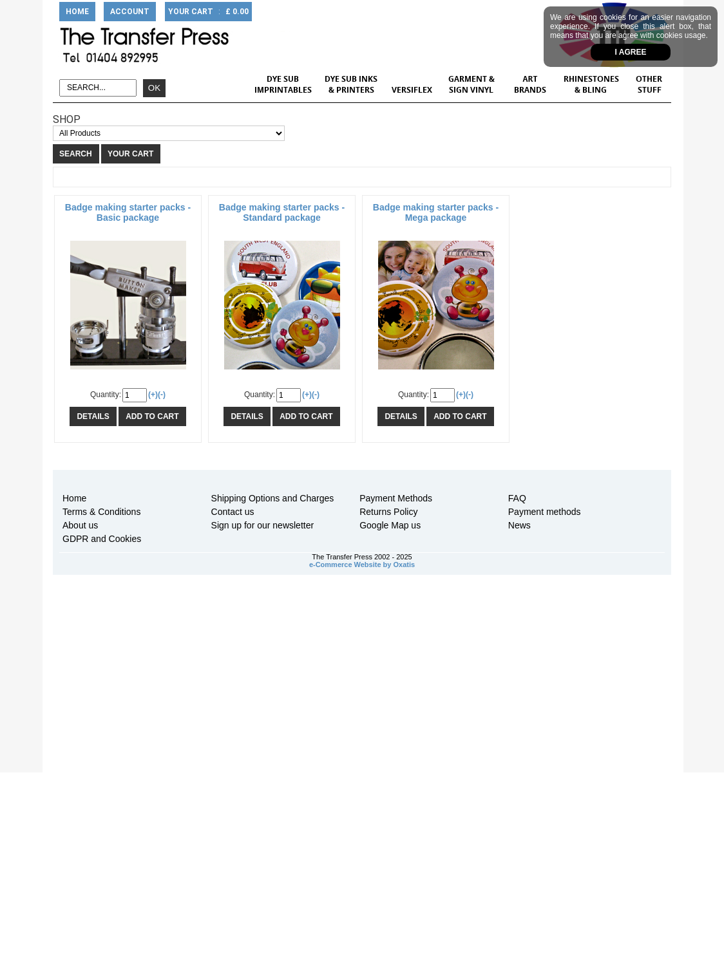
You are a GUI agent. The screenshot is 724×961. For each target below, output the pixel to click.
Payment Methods (395, 498)
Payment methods (544, 512)
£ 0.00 (237, 11)
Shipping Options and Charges (272, 498)
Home (74, 498)
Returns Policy (388, 512)
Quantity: (105, 394)
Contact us (232, 512)
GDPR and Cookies (101, 539)
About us (80, 525)
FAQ (517, 498)
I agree (631, 52)
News (519, 525)
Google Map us (390, 525)
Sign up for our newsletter (262, 525)
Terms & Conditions (101, 512)
